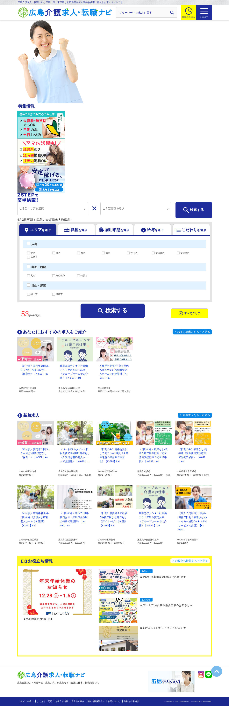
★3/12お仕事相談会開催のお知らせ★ (163, 576)
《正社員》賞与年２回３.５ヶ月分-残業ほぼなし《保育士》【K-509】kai (34, 369)
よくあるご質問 (44, 701)
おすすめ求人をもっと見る (193, 331)
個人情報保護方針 (96, 701)
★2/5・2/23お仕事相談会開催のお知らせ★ (166, 605)
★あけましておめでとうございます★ (163, 627)
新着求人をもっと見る (196, 415)
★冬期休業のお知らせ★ (38, 619)
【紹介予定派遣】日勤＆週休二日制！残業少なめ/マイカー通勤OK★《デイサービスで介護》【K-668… (192, 521)
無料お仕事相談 (131, 701)
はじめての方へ (26, 701)
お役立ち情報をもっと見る (191, 560)
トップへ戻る (216, 671)
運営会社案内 (77, 701)
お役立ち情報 (61, 701)
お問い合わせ (114, 701)
